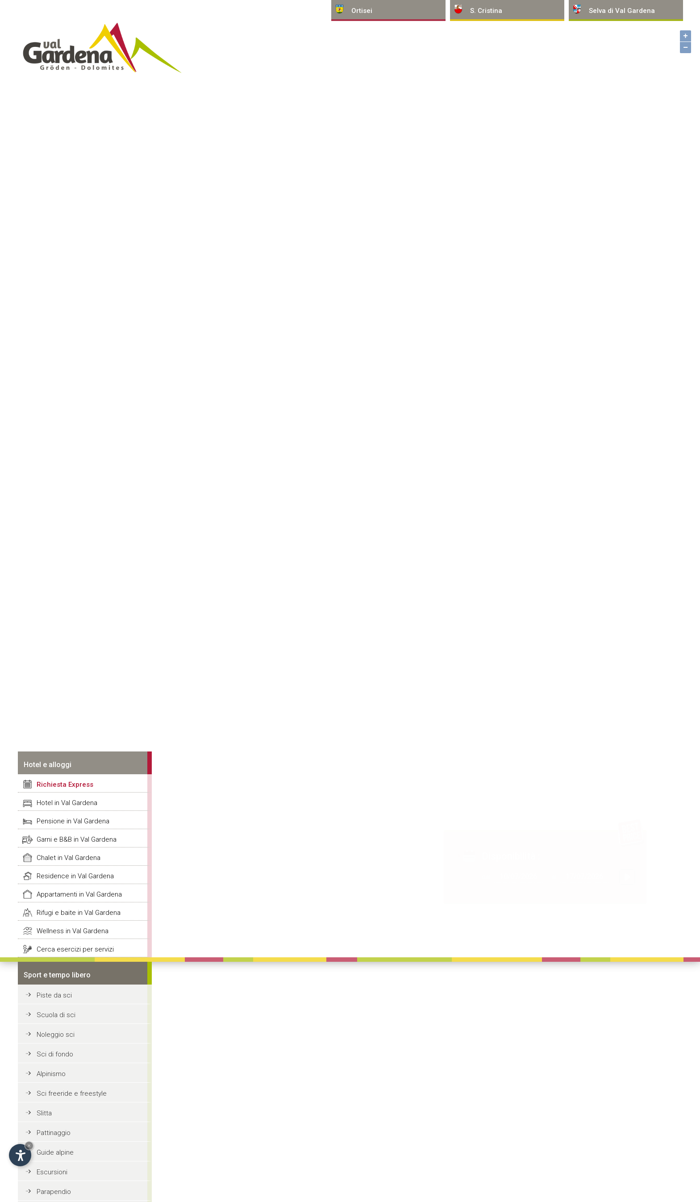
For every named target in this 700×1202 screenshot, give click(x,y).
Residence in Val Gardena (75, 876)
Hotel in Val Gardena (67, 803)
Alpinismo (51, 1074)
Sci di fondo (55, 1054)
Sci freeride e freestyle (72, 1093)
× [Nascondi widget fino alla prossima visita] (29, 1145)
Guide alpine (55, 1152)
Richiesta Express (65, 784)
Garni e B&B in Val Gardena (77, 839)
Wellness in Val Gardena (72, 931)
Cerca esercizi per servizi (75, 949)
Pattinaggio (54, 1133)
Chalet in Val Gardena (68, 858)
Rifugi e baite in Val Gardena (79, 913)
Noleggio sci (56, 1035)
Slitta (44, 1113)
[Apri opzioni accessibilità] (20, 1155)
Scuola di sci (56, 1015)
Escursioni (52, 1172)
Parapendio (54, 1192)
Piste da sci (54, 995)
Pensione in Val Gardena (73, 821)
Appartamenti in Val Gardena (79, 894)
